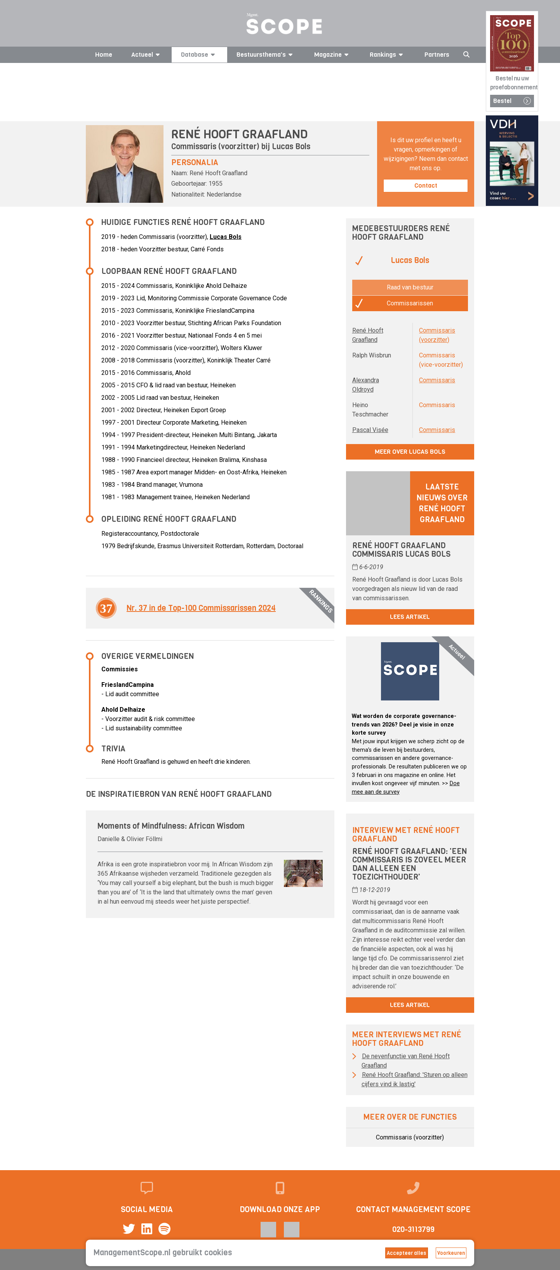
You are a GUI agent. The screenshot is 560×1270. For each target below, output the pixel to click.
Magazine (332, 55)
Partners (436, 55)
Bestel (512, 101)
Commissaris (437, 380)
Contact (425, 185)
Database (199, 55)
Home (103, 55)
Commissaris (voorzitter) (410, 1137)
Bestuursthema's (266, 55)
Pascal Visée (370, 430)
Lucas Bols (291, 146)
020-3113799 (413, 1229)
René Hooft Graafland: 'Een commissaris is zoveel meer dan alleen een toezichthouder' (409, 864)
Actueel (146, 55)
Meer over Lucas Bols (410, 452)
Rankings (387, 55)
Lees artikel (410, 617)
